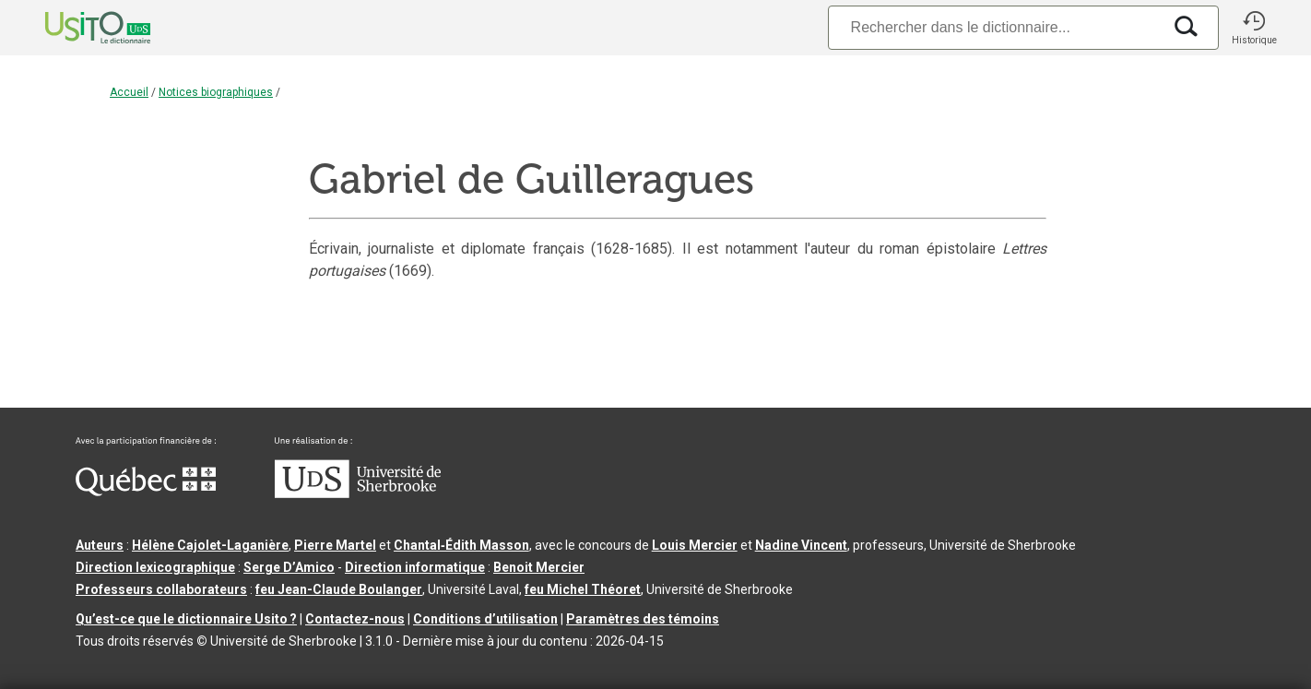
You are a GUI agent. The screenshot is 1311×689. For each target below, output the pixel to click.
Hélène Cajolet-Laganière (210, 545)
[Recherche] (995, 27)
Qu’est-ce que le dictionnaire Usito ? (186, 619)
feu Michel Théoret (583, 589)
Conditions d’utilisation (485, 619)
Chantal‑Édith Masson (461, 545)
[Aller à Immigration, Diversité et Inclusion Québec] (146, 491)
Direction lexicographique (155, 567)
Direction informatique (415, 567)
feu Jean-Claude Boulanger (338, 589)
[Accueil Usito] (77, 27)
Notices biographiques (216, 92)
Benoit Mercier (539, 567)
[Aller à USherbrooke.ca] (358, 493)
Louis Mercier (695, 545)
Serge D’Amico (289, 567)
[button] (1253, 27)
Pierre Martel (335, 545)
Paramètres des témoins (642, 619)
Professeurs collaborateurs (161, 589)
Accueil (129, 92)
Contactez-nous (355, 619)
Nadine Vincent (801, 545)
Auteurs (100, 545)
